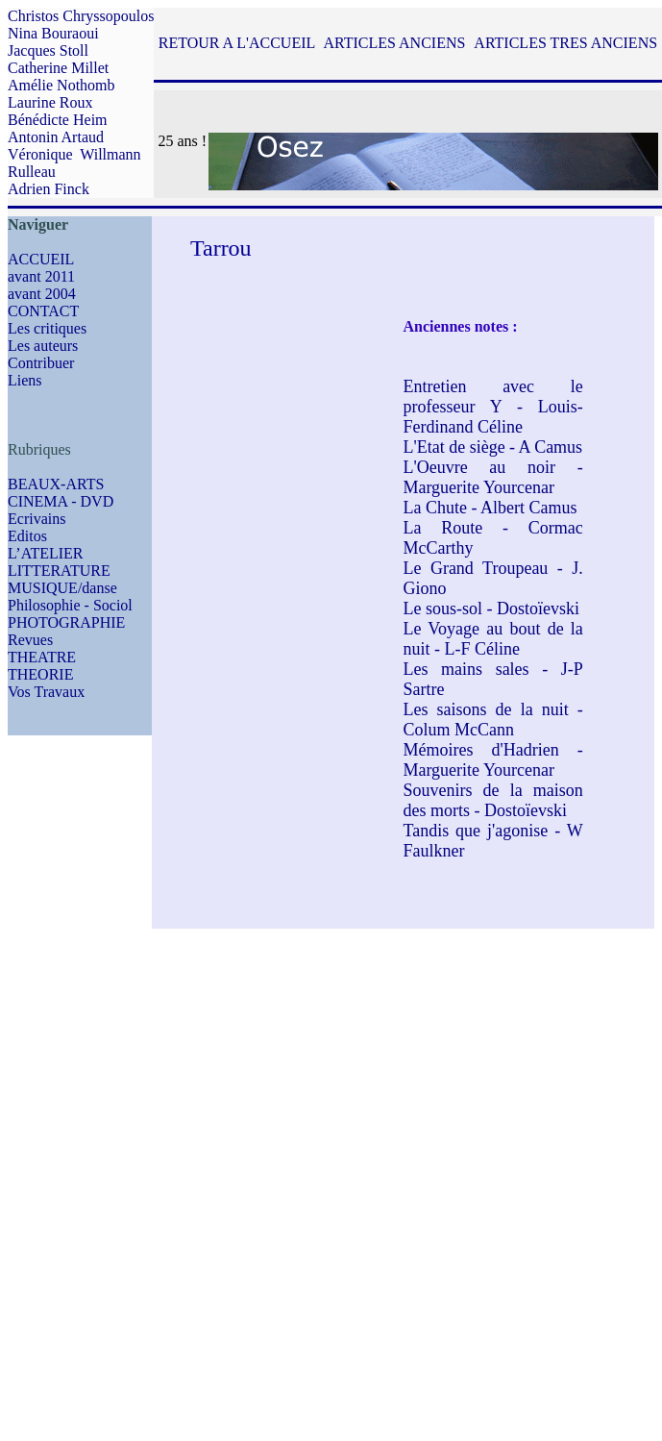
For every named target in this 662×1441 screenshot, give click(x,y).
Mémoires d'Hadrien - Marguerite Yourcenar (492, 760)
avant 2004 (42, 294)
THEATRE (42, 657)
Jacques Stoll (48, 50)
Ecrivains (36, 518)
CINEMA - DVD (60, 501)
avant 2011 (41, 276)
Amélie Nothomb (61, 85)
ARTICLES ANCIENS (394, 43)
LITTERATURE (59, 570)
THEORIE (40, 674)
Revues (30, 640)
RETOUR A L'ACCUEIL (237, 43)
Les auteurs (43, 345)
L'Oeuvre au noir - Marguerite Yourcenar (492, 477)
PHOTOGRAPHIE (66, 622)
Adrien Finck (48, 189)
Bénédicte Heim (58, 120)
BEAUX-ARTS (56, 484)
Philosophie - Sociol (70, 605)
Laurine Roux (50, 102)
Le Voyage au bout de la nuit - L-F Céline (492, 638)
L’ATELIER (46, 553)
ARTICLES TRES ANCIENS (565, 43)
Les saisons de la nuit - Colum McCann (492, 719)
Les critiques (47, 328)
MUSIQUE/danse (62, 588)
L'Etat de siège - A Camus (492, 447)
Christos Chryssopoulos (81, 16)
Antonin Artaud (56, 137)
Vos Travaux (46, 691)
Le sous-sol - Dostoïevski (491, 608)
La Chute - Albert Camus (489, 507)
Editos (27, 536)
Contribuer (41, 363)
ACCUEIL (41, 259)
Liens (25, 380)
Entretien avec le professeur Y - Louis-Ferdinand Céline (492, 406)
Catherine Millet (58, 68)
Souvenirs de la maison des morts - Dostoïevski (492, 800)
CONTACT (43, 311)
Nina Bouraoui (53, 33)
